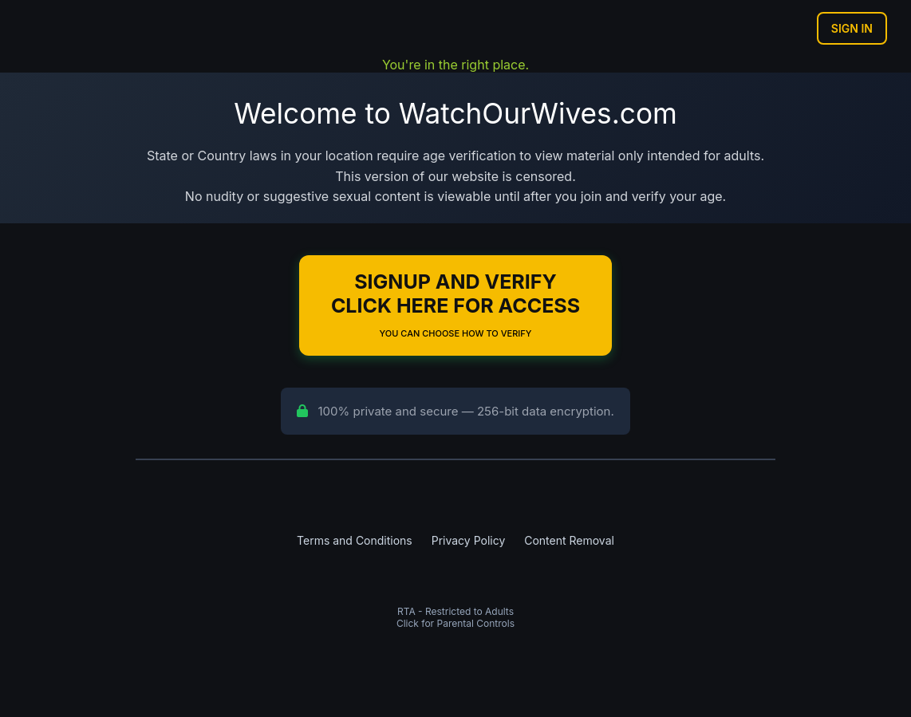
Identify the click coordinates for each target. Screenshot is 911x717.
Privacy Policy (469, 540)
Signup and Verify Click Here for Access (455, 304)
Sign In (852, 28)
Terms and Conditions (354, 540)
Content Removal (569, 540)
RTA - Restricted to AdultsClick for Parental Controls (455, 617)
